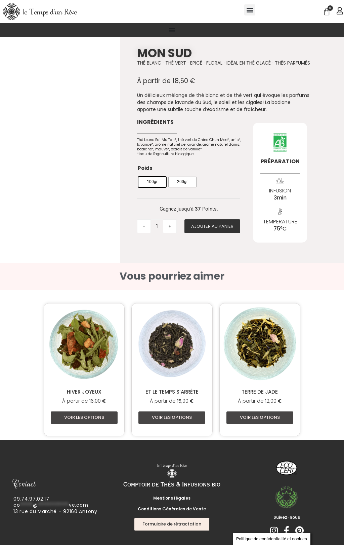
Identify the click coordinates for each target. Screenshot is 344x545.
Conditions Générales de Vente (172, 509)
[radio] (152, 182)
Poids (145, 168)
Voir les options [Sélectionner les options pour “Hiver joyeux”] (84, 417)
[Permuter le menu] (172, 30)
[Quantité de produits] (157, 226)
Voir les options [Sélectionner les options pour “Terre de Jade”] (260, 417)
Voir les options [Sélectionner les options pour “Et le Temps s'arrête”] (172, 417)
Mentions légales (171, 498)
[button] (249, 9)
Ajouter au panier (212, 226)
